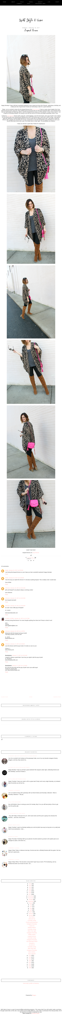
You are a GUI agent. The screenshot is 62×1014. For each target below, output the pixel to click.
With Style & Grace (31, 20)
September (31, 901)
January (31, 915)
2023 (30, 883)
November (30, 897)
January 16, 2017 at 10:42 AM (17, 598)
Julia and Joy (31, 918)
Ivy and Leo (32, 945)
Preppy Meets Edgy (14, 825)
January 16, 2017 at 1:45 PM (17, 631)
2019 (29, 890)
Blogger (34, 995)
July (31, 904)
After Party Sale (32, 948)
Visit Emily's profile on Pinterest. (31, 983)
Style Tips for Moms (14, 802)
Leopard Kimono (32, 936)
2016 (29, 955)
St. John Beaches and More (16, 813)
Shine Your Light (32, 931)
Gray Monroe (36, 109)
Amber (6, 577)
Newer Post (57, 696)
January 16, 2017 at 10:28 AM (16, 577)
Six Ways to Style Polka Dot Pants (19, 767)
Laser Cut (31, 925)
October (31, 899)
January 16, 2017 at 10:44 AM (17, 605)
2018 (29, 892)
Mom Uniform (31, 952)
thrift (57, 1)
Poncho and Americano (32, 922)
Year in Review (32, 953)
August (31, 903)
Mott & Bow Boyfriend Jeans (17, 779)
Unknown (7, 588)
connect (19, 3)
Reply (6, 574)
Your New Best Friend (31, 941)
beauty (40, 1)
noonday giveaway (14, 790)
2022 (30, 885)
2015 (29, 957)
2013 (30, 960)
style (22, 1)
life (49, 1)
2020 (30, 889)
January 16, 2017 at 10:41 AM (17, 588)
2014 (29, 959)
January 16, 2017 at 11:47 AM (21, 618)
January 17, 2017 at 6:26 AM (17, 644)
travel (31, 1)
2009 (30, 967)
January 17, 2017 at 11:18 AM (19, 665)
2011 (29, 964)
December (30, 896)
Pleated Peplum (32, 927)
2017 (29, 894)
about (13, 1)
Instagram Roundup (32, 924)
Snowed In (31, 943)
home (4, 1)
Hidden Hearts (31, 934)
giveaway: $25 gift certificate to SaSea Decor (22, 755)
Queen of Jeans (13, 836)
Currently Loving (13, 848)
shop (28, 3)
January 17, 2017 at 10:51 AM (19, 655)
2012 (29, 962)
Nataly (6, 570)
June (31, 906)
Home (30, 696)
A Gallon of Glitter (9, 618)
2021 (30, 887)
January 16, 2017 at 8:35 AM (16, 570)
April (31, 910)
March (30, 911)
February (30, 913)
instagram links (40, 3)
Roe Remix (32, 917)
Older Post (4, 696)
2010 (29, 966)
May (31, 908)
